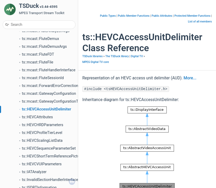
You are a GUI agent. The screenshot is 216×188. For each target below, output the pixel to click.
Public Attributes (162, 15)
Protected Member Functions (192, 15)
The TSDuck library (117, 56)
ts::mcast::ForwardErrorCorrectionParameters (59, 86)
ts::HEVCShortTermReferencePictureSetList (58, 156)
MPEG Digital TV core (95, 62)
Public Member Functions (134, 15)
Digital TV (137, 56)
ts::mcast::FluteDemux (40, 39)
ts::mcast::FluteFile (37, 62)
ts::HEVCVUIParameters (42, 164)
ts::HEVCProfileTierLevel (42, 133)
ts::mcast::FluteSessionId (43, 78)
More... (190, 78)
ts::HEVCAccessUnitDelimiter (46, 109)
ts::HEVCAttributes (37, 117)
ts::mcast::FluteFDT (38, 54)
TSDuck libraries (92, 56)
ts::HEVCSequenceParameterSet (49, 148)
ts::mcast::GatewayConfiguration (49, 93)
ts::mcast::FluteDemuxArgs (44, 46)
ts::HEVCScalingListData (42, 140)
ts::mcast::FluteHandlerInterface (48, 70)
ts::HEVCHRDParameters (42, 125)
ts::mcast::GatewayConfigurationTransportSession (64, 101)
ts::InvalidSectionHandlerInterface (50, 180)
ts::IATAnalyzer (34, 172)
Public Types (108, 15)
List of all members (200, 21)
